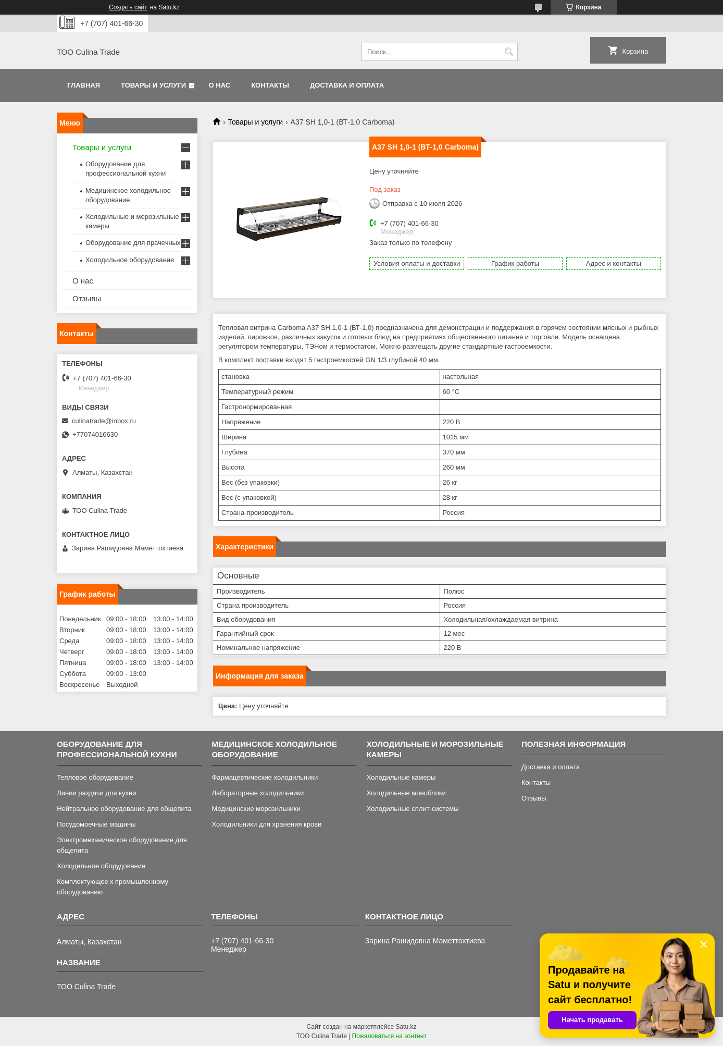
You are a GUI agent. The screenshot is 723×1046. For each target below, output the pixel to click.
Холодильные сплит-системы (413, 809)
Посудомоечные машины (96, 824)
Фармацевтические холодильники (264, 777)
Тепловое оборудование (95, 777)
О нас (220, 85)
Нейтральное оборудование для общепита (124, 809)
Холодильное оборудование (129, 260)
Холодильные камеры (401, 777)
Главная (83, 85)
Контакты (270, 85)
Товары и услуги (153, 85)
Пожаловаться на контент (389, 1036)
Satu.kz (405, 1026)
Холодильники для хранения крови (266, 824)
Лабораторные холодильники (257, 793)
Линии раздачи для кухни (96, 793)
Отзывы (86, 298)
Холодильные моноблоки (406, 793)
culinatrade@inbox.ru (104, 421)
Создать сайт (128, 7)
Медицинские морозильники (255, 809)
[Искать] (509, 52)
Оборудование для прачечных (132, 243)
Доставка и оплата (347, 85)
